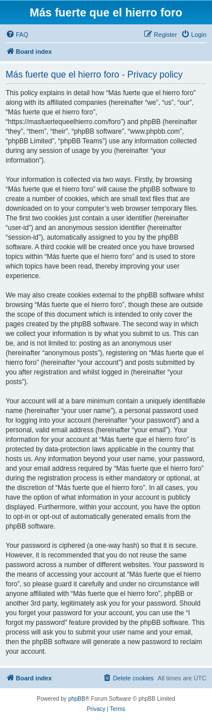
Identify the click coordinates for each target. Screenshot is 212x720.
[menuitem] (17, 34)
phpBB (76, 699)
